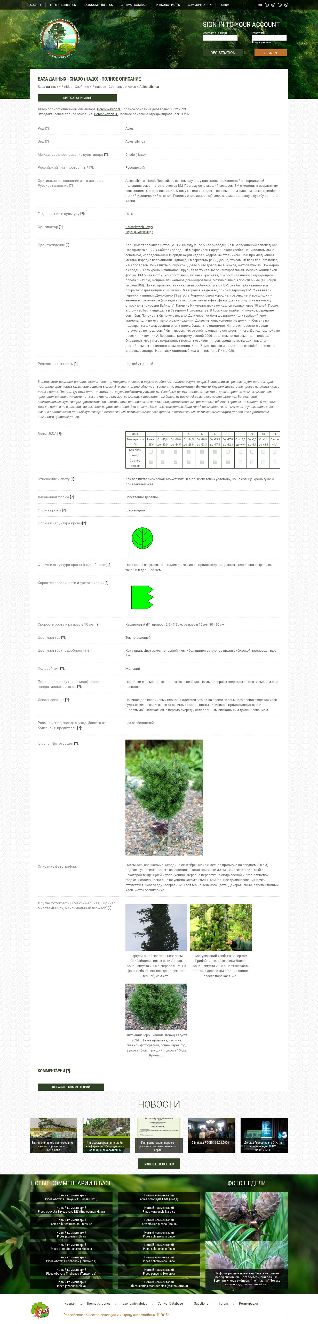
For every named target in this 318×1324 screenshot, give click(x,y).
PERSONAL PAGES (168, 5)
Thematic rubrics (98, 1303)
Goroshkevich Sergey (139, 227)
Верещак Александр (139, 232)
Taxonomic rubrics (134, 1303)
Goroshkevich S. (109, 109)
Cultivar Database (170, 1303)
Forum (223, 1303)
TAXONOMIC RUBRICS (98, 5)
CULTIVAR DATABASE (134, 5)
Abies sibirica (149, 87)
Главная (69, 1303)
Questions (201, 1303)
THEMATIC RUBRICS (63, 5)
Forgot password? (263, 42)
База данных (48, 87)
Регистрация (248, 1303)
